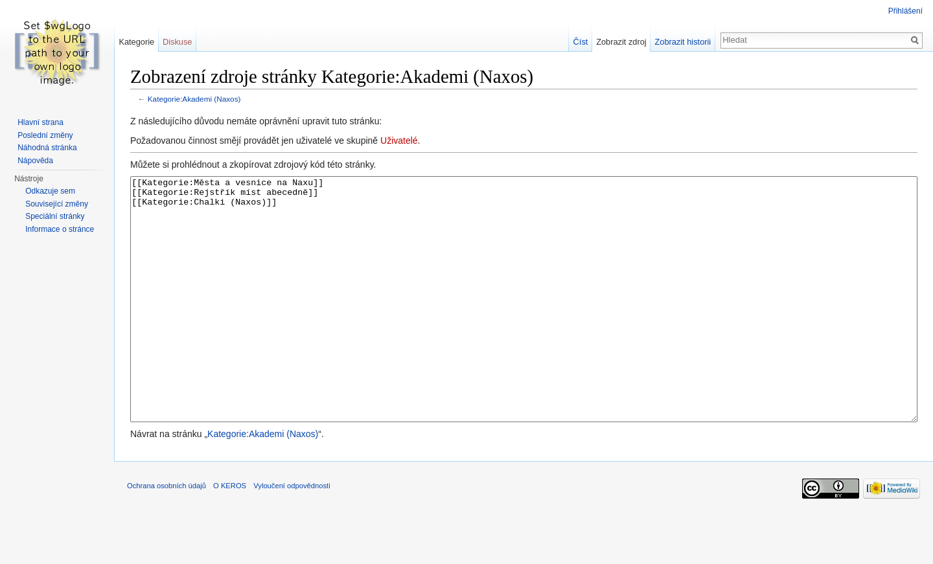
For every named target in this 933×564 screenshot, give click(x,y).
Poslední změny (45, 135)
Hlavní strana (40, 122)
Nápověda (35, 160)
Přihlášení (905, 11)
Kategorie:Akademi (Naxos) (194, 99)
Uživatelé (399, 140)
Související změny (56, 204)
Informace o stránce (59, 229)
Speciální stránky (54, 216)
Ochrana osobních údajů (166, 534)
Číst (580, 42)
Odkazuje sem (50, 191)
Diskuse (177, 42)
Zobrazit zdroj (621, 42)
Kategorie (136, 42)
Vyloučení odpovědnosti (291, 534)
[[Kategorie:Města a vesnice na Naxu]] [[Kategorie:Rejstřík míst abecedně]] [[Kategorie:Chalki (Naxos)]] (523, 323)
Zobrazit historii (682, 42)
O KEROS (229, 534)
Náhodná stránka (46, 147)
